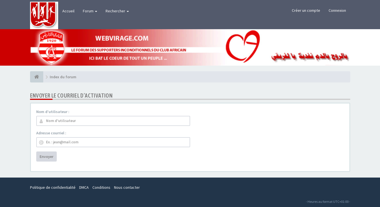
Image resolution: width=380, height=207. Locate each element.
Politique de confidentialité (53, 187)
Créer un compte (306, 10)
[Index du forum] (36, 76)
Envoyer (46, 156)
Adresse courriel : (51, 132)
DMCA (84, 187)
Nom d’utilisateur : (52, 111)
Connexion (337, 10)
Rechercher (117, 10)
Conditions (101, 187)
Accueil (68, 10)
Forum (90, 10)
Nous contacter (127, 187)
